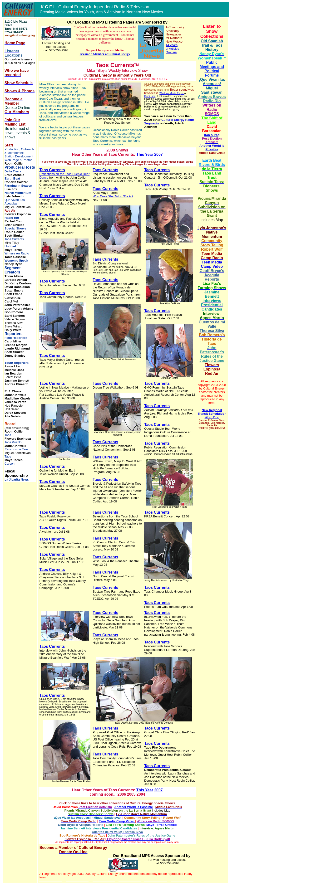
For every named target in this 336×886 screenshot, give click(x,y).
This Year (144, 154)
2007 (158, 154)
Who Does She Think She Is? (113, 196)
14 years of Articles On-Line (172, 48)
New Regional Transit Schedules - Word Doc (212, 413)
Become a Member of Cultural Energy (105, 54)
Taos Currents (52, 170)
